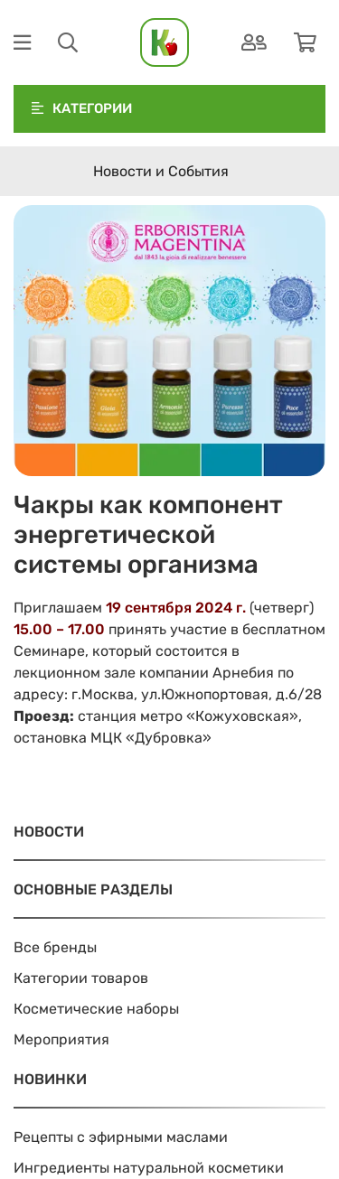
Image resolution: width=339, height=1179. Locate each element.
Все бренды (55, 947)
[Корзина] (305, 43)
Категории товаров (81, 978)
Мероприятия (61, 1039)
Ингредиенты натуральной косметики (149, 1167)
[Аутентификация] (254, 43)
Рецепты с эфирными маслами (121, 1137)
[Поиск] (68, 43)
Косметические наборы (96, 1008)
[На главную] (164, 42)
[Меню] (22, 43)
